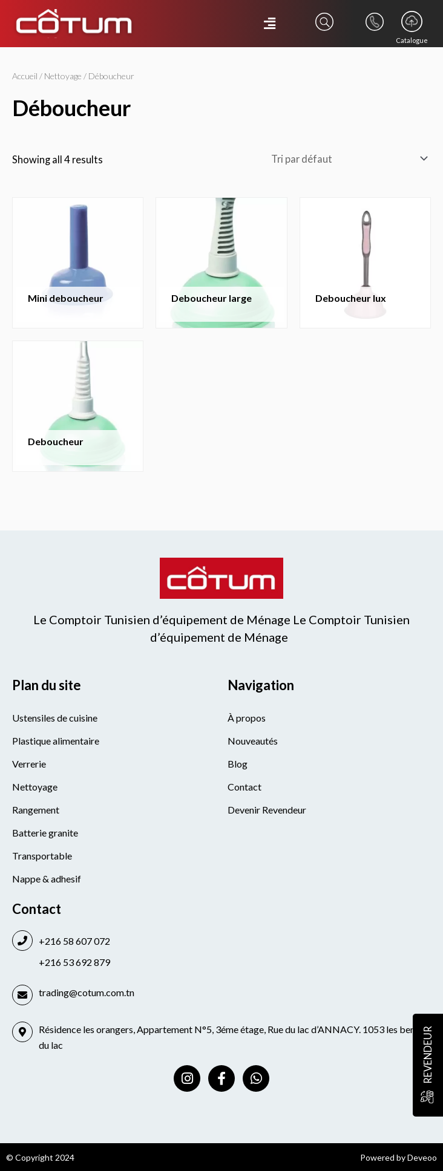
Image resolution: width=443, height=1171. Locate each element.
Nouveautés (253, 740)
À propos (247, 717)
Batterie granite (45, 832)
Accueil (25, 76)
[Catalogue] (411, 21)
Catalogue (412, 40)
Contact (244, 786)
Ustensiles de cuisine (54, 717)
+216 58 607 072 (74, 941)
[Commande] (347, 158)
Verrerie (29, 763)
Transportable (42, 855)
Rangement (35, 809)
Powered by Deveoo (398, 1157)
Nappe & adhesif (46, 878)
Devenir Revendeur (267, 809)
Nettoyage (63, 76)
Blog (238, 763)
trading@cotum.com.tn (86, 992)
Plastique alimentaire (55, 740)
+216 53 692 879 (74, 962)
